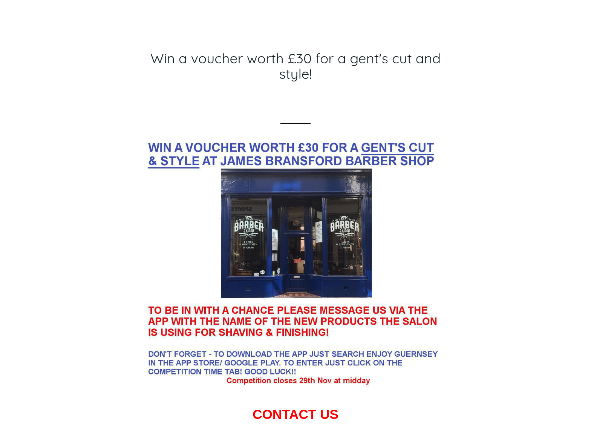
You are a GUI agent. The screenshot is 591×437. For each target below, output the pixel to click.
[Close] (15, 12)
